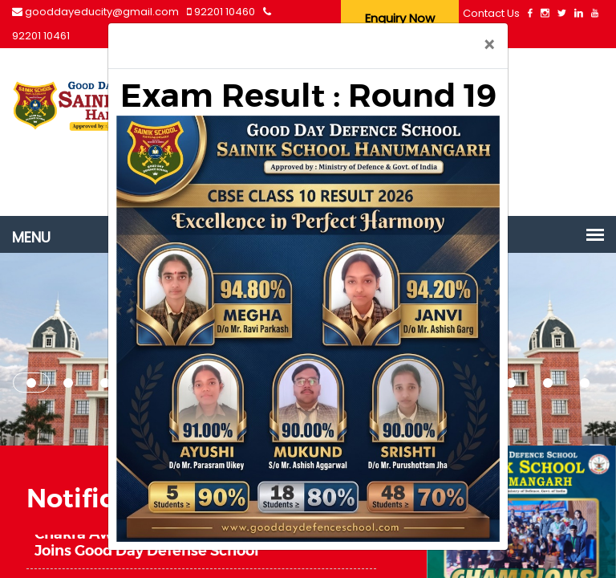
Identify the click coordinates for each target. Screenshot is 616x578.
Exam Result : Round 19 (308, 95)
